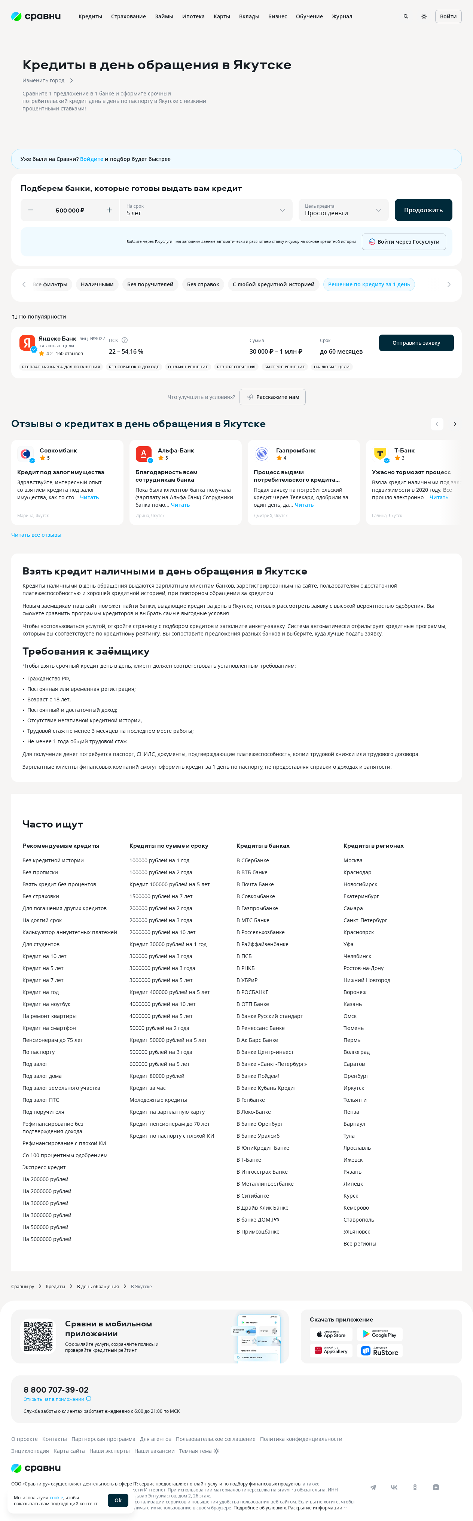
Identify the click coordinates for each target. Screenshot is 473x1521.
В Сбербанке (252, 858)
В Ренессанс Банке (260, 1026)
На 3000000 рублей (46, 1213)
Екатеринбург (361, 894)
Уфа (349, 942)
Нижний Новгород (367, 978)
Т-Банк (404, 448)
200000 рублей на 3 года (160, 918)
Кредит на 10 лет (44, 954)
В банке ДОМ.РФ (257, 1218)
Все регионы (360, 1242)
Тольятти (355, 1098)
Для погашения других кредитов (64, 906)
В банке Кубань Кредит (266, 1086)
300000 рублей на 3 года (160, 954)
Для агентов (155, 1437)
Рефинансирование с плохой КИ (64, 1141)
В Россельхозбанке (260, 930)
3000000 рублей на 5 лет (161, 978)
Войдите (91, 158)
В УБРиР (246, 978)
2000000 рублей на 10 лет (162, 930)
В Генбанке (250, 1098)
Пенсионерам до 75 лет (52, 1038)
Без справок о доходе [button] (134, 365)
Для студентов (40, 942)
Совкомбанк (58, 448)
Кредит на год (40, 990)
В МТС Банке (252, 918)
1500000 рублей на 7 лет (161, 894)
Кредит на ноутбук (46, 1002)
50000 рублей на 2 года (159, 1026)
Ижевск (353, 1158)
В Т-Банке (248, 1158)
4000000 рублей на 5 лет (161, 1014)
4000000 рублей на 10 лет (162, 1002)
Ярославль (357, 1146)
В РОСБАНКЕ (252, 990)
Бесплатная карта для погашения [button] (61, 365)
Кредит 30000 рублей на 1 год (168, 942)
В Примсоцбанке (258, 1230)
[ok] (415, 1486)
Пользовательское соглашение (216, 1437)
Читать (89, 495)
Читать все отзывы (36, 533)
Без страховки (40, 894)
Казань (353, 1002)
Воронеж (355, 990)
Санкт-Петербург (365, 918)
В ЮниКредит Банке (262, 1146)
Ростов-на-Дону (364, 966)
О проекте (24, 1437)
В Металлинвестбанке (265, 1182)
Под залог (35, 1062)
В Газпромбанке (257, 906)
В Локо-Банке (253, 1110)
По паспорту (38, 1050)
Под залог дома (42, 1074)
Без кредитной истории (53, 858)
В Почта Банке (255, 882)
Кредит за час (147, 1086)
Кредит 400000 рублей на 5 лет (169, 990)
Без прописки (40, 870)
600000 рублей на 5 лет (159, 1062)
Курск (351, 1194)
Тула (349, 1134)
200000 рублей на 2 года (160, 906)
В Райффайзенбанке (262, 942)
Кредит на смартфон (49, 1026)
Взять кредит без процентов (59, 882)
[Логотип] (36, 1466)
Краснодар (358, 870)
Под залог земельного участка (61, 1086)
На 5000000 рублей (46, 1237)
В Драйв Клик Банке (262, 1206)
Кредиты (55, 1285)
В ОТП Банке (252, 1002)
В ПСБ (244, 954)
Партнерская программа (103, 1437)
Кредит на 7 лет (43, 978)
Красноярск (359, 930)
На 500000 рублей (45, 1225)
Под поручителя (43, 1110)
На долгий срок (42, 918)
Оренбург (356, 1074)
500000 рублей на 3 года (160, 1050)
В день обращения (98, 1285)
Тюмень (354, 1026)
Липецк (353, 1182)
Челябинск (357, 954)
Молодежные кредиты (158, 1098)
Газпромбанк (295, 448)
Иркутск (354, 1086)
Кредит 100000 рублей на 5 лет (169, 882)
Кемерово (356, 1206)
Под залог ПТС (40, 1098)
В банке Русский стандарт (269, 1014)
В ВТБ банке (252, 870)
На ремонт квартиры (49, 1014)
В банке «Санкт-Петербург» (271, 1062)
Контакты (54, 1437)
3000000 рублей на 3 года (162, 966)
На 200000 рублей (45, 1177)
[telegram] (373, 1486)
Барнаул (354, 1122)
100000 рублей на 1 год (159, 858)
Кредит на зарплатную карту (167, 1110)
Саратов (354, 1062)
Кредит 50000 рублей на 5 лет (168, 1038)
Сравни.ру (22, 1285)
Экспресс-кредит (44, 1165)
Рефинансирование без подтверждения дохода (52, 1126)
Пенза (351, 1110)
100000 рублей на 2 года (160, 870)
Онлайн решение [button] (188, 365)
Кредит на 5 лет (43, 966)
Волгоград (357, 1050)
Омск (350, 1014)
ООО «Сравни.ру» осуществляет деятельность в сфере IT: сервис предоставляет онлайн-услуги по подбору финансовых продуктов (155, 1482)
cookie (56, 1497)
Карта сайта (69, 1449)
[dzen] (436, 1486)
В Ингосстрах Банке (262, 1170)
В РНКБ (245, 966)
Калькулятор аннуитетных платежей (69, 930)
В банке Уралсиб (258, 1134)
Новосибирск (360, 882)
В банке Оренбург (259, 1122)
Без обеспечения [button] (236, 365)
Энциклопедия (30, 1449)
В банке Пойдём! (257, 1074)
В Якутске (141, 1285)
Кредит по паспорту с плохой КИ (171, 1134)
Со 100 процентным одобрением (64, 1153)
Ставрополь (359, 1218)
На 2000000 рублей (46, 1189)
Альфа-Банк (176, 448)
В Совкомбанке (255, 894)
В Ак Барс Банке (257, 1038)
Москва (353, 858)
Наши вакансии (154, 1449)
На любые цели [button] (332, 365)
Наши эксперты (109, 1449)
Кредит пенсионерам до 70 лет (169, 1122)
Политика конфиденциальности (301, 1437)
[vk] (394, 1486)
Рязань (352, 1170)
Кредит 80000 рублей (156, 1074)
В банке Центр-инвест (265, 1050)
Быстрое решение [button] (285, 365)
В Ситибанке (252, 1194)
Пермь (352, 1038)
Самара (353, 906)
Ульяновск (357, 1230)
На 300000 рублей (45, 1201)
